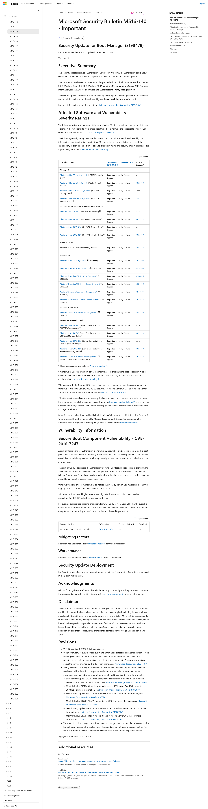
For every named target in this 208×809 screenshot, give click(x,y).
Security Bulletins (84, 12)
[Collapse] (38, 10)
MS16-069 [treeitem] (14, 366)
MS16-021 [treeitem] (14, 594)
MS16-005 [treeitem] (14, 671)
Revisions (173, 52)
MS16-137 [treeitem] (14, 37)
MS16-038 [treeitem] (14, 511)
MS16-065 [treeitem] (14, 386)
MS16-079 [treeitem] (14, 318)
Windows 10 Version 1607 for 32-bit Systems (78, 292)
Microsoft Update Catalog (85, 379)
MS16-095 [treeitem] (14, 241)
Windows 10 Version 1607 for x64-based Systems (79, 299)
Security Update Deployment (182, 42)
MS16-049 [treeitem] (14, 463)
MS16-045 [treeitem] (14, 482)
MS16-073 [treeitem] (14, 347)
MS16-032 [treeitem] (14, 540)
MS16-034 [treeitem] (14, 531)
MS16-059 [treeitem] (14, 415)
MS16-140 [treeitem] (14, 23)
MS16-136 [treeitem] (14, 42)
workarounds (94, 557)
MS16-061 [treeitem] (14, 405)
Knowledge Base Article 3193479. (130, 663)
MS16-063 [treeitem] (14, 395)
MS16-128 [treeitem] (14, 81)
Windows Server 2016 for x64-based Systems (78, 312)
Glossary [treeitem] (8, 792)
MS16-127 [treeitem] (14, 86)
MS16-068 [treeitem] (14, 371)
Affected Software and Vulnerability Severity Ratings (184, 28)
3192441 (139, 276)
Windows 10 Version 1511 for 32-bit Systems (77, 276)
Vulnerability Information (180, 33)
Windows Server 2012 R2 (70, 227)
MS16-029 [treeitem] (14, 555)
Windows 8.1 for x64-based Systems (74, 190)
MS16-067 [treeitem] (14, 376)
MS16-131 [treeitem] (13, 66)
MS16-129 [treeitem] (14, 76)
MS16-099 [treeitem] (14, 221)
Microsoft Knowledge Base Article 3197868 (119, 689)
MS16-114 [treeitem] (13, 149)
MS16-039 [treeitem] (14, 507)
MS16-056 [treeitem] (14, 429)
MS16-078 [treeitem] (14, 323)
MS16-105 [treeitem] (14, 192)
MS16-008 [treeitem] (14, 656)
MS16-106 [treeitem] (14, 187)
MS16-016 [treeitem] (14, 618)
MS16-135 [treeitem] (14, 47)
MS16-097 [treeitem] (14, 231)
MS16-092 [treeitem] (14, 255)
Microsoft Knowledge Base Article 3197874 (101, 719)
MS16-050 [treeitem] (14, 458)
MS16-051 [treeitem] (14, 453)
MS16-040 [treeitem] (14, 502)
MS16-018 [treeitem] (14, 608)
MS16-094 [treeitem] (14, 245)
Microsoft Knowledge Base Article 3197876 (85, 697)
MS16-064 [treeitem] (14, 390)
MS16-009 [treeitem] (14, 652)
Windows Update (97, 365)
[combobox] (21, 16)
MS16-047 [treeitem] (14, 473)
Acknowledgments (112, 594)
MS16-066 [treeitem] (14, 381)
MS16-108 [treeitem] (14, 178)
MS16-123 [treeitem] (14, 105)
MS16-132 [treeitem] (14, 62)
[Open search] (195, 3)
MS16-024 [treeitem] (14, 579)
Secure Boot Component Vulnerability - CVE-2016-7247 (186, 37)
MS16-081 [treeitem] (14, 308)
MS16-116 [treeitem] (13, 139)
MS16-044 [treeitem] (14, 487)
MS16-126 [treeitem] (14, 91)
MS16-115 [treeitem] (13, 144)
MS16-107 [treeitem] (14, 182)
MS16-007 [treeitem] (14, 661)
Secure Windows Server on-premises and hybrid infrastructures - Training (89, 761)
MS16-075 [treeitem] (14, 337)
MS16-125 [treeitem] (14, 95)
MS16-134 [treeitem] (14, 52)
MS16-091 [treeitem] (14, 260)
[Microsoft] (5, 3)
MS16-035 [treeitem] (14, 526)
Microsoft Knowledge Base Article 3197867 (125, 682)
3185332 (139, 219)
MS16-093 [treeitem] (14, 250)
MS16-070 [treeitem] (14, 361)
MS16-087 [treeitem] (14, 279)
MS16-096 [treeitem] (14, 236)
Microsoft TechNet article (112, 392)
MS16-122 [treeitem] (14, 110)
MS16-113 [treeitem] (13, 153)
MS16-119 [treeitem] (13, 124)
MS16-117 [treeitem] (13, 134)
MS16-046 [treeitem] (14, 477)
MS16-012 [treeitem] (14, 637)
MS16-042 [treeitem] (14, 492)
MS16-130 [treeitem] (14, 71)
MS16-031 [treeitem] (14, 545)
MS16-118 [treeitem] (13, 129)
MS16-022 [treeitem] (14, 589)
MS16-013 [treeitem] (14, 632)
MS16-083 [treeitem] (14, 299)
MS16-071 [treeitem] (14, 357)
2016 (97, 12)
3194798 (139, 292)
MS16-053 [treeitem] (14, 444)
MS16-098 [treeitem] (14, 226)
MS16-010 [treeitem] (14, 647)
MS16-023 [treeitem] (14, 584)
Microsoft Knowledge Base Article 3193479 (119, 105)
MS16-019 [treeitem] (14, 603)
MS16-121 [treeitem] (13, 115)
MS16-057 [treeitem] (14, 424)
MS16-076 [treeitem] (14, 332)
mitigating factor (95, 543)
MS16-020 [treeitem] (14, 598)
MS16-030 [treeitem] (14, 550)
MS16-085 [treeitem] (14, 289)
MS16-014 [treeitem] (14, 627)
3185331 (139, 183)
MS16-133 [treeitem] (14, 57)
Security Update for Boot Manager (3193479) (184, 18)
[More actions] (147, 13)
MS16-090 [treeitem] (14, 265)
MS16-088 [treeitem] (14, 274)
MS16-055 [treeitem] (14, 434)
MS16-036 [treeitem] (14, 521)
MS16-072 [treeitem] (14, 352)
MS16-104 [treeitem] (14, 197)
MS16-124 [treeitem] (14, 100)
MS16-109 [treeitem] (14, 173)
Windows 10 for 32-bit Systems (72, 260)
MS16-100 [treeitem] (14, 216)
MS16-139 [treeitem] (14, 28)
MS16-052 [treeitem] (14, 448)
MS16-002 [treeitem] (14, 685)
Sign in (202, 3)
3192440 (139, 260)
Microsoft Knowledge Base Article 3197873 (101, 712)
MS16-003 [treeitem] (14, 681)
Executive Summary (178, 23)
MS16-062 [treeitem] (14, 400)
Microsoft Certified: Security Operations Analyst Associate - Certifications (89, 772)
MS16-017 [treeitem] (14, 613)
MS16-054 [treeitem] (14, 439)
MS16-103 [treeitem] (14, 202)
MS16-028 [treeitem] (14, 560)
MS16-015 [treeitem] (14, 623)
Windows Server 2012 (68, 211)
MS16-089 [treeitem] (14, 270)
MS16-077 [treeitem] (14, 328)
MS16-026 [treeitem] (14, 569)
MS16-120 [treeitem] (14, 120)
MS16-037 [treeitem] (14, 516)
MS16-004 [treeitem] (14, 676)
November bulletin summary (95, 149)
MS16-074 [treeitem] (14, 342)
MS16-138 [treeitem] (14, 33)
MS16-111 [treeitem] (13, 163)
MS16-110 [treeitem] (13, 168)
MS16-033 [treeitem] (14, 536)
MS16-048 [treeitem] (14, 468)
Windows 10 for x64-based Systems (74, 268)
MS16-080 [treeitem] (14, 313)
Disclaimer (174, 49)
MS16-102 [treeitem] (14, 207)
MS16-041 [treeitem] (14, 497)
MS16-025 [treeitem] (14, 574)
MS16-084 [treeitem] (14, 294)
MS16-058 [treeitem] (14, 419)
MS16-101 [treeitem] (13, 211)
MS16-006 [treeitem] (14, 666)
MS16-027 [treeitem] (14, 565)
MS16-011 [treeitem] (13, 642)
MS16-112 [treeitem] (13, 158)
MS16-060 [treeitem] (14, 410)
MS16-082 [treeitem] (14, 303)
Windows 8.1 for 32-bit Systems (72, 175)
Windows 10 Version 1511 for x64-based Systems (79, 284)
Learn (61, 12)
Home (70, 12)
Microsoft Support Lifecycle (100, 132)
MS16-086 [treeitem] (14, 284)
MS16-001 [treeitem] (14, 690)
